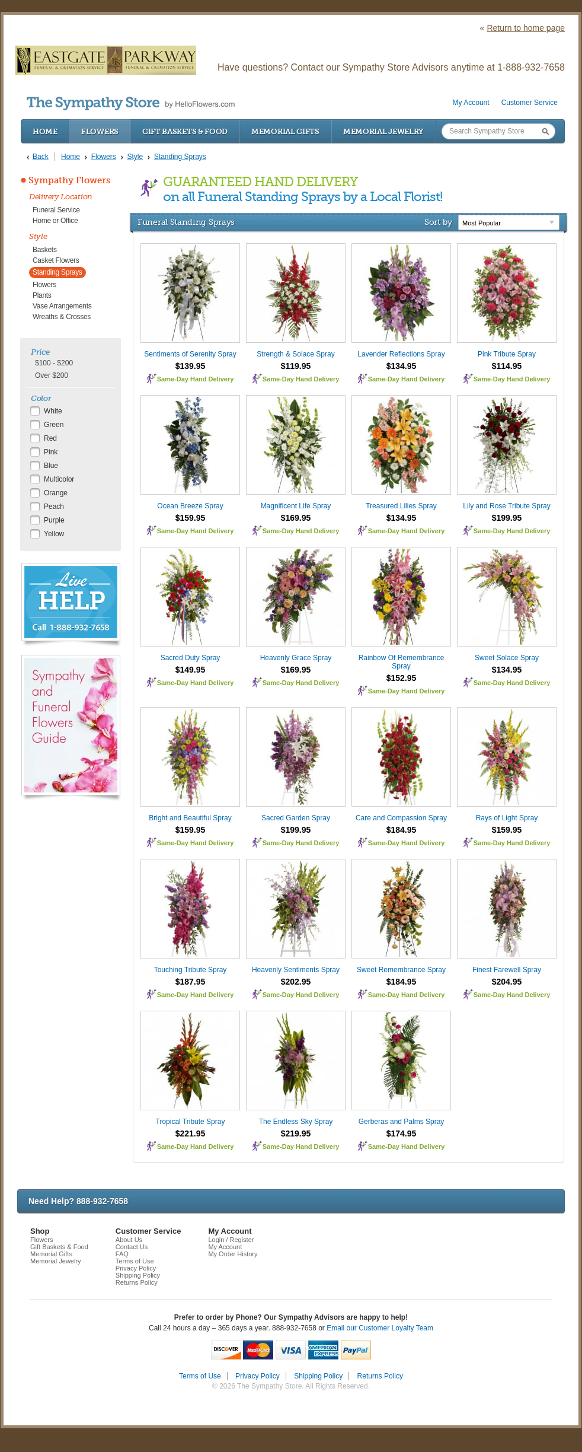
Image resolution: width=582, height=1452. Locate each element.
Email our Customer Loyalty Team (380, 1328)
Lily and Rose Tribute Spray (506, 506)
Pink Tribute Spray (507, 354)
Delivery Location (60, 196)
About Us (129, 1239)
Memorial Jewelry (383, 131)
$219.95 (296, 1133)
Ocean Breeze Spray (190, 506)
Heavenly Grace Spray (296, 658)
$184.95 (401, 830)
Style (38, 236)
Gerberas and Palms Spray (402, 1121)
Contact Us (132, 1246)
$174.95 (401, 1133)
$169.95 (296, 518)
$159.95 (190, 518)
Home (45, 131)
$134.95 (401, 366)
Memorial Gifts (285, 131)
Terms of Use (135, 1261)
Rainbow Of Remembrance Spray (402, 662)
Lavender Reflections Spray (401, 354)
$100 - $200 (54, 363)
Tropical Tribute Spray (190, 1121)
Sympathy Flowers (69, 180)
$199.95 (507, 518)
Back (41, 156)
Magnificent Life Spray (296, 506)
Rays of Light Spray (507, 818)
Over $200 (51, 375)
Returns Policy (137, 1282)
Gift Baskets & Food (185, 131)
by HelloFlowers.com (131, 103)
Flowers (100, 131)
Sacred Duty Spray (190, 658)
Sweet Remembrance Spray (401, 970)
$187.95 (190, 981)
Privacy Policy (136, 1268)
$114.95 (507, 366)
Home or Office (55, 220)
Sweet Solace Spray (507, 658)
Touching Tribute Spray (190, 970)
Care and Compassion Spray (401, 818)
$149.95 (190, 669)
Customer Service (529, 102)
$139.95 (190, 366)
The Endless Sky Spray (296, 1121)
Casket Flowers (56, 260)
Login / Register (231, 1239)
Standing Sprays (57, 272)
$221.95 (190, 1133)
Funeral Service (56, 210)
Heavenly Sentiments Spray (296, 970)
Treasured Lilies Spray (401, 506)
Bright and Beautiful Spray (190, 818)
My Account (471, 102)
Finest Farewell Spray (506, 970)
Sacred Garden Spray (295, 818)
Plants (42, 295)
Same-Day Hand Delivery (195, 379)
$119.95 (296, 366)
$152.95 (401, 678)
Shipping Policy (138, 1275)
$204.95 (507, 981)
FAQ (122, 1253)
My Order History (232, 1253)
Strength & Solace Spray (295, 354)
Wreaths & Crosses (62, 317)
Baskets (45, 250)
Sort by (438, 222)
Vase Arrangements (62, 306)
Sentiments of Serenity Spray (190, 354)
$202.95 (296, 981)
